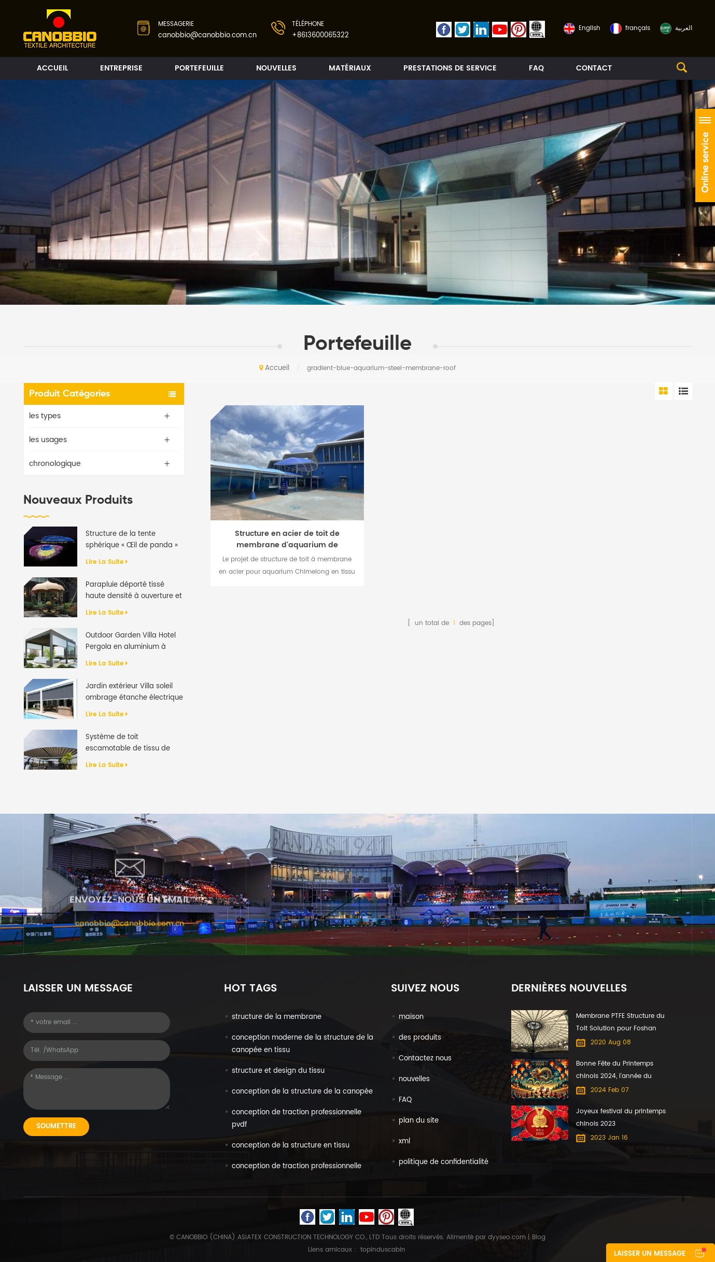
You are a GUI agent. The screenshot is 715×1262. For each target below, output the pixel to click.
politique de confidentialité (443, 1162)
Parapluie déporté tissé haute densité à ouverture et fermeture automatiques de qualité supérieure (134, 590)
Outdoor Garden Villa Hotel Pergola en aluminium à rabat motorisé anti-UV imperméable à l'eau (131, 641)
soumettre (56, 1126)
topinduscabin (382, 1250)
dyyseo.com (507, 1237)
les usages (48, 440)
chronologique (55, 464)
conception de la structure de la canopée (302, 1091)
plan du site (419, 1120)
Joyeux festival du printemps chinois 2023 (621, 1118)
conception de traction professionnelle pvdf (296, 1118)
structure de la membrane (276, 1017)
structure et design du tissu (278, 1071)
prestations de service (450, 68)
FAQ (536, 68)
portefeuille (199, 68)
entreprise (121, 68)
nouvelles (276, 68)
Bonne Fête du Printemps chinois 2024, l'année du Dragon (614, 1071)
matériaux (350, 68)
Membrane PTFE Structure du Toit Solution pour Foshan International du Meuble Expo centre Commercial (621, 1023)
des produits (420, 1037)
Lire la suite (107, 562)
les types (45, 416)
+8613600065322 (320, 35)
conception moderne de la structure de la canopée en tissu (302, 1044)
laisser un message (649, 1254)
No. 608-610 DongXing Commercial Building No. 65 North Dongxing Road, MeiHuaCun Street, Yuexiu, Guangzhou (357, 960)
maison (411, 1017)
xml (404, 1141)
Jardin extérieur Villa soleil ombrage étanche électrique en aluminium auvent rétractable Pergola (134, 692)
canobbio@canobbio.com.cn (207, 35)
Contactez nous (425, 1058)
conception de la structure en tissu (290, 1145)
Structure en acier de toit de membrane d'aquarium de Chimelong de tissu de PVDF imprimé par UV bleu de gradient (287, 539)
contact (594, 68)
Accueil (52, 68)
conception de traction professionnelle (296, 1166)
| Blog (535, 1237)
